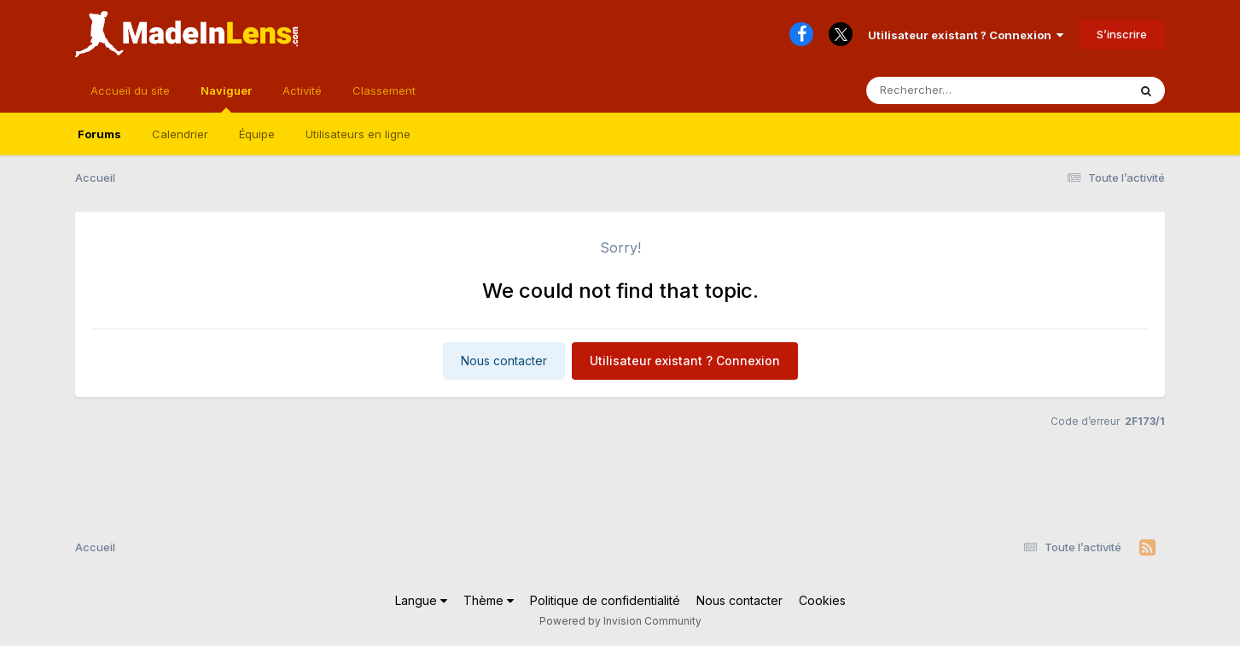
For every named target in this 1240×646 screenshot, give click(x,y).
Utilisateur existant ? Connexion (965, 35)
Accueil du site (130, 90)
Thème (488, 600)
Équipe (257, 134)
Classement (384, 90)
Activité (302, 90)
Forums (99, 134)
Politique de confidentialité (605, 600)
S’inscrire (1122, 34)
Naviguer (226, 98)
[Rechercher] (947, 90)
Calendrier (180, 134)
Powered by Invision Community (620, 620)
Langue (421, 600)
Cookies (822, 600)
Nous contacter (504, 360)
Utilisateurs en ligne (358, 134)
